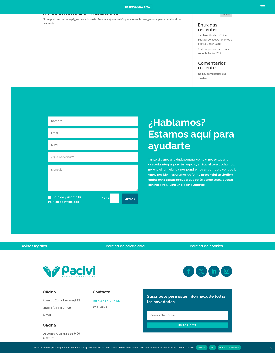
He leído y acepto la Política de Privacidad (64, 199)
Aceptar (202, 347)
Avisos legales (34, 246)
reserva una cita (137, 7)
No (212, 347)
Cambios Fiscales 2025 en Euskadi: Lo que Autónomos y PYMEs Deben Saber (215, 39)
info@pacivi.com (107, 301)
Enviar (130, 199)
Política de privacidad (125, 246)
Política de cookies (206, 246)
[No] (270, 347)
